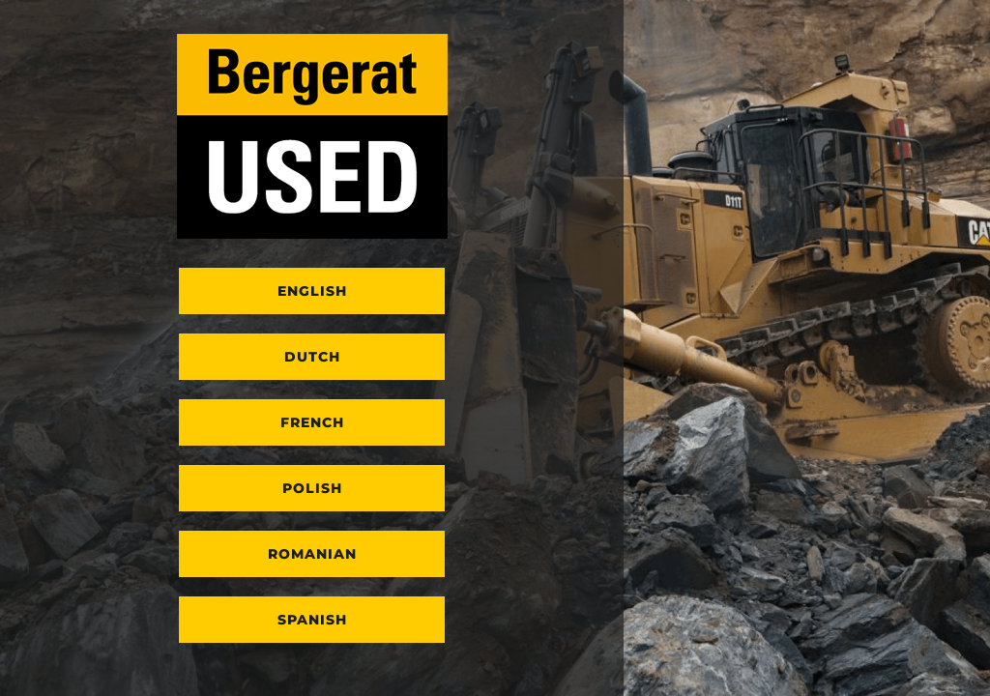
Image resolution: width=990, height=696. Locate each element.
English (312, 291)
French (312, 422)
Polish (312, 488)
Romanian (312, 554)
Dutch (312, 356)
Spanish (312, 619)
